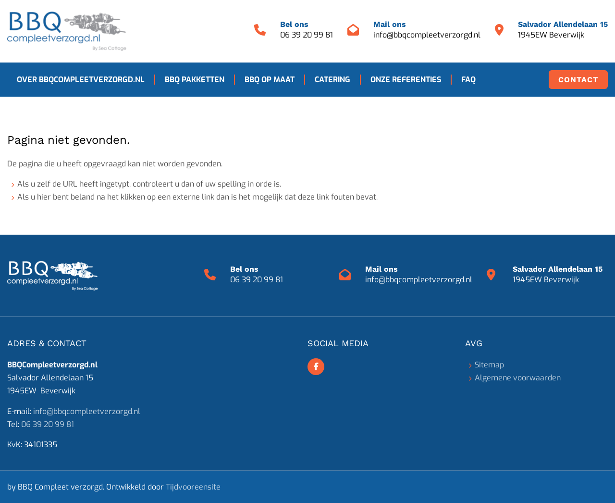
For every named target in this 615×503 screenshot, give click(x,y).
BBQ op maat (270, 80)
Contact (578, 79)
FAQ (468, 80)
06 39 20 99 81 (306, 35)
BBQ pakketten (194, 80)
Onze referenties (405, 80)
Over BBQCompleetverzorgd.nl (81, 80)
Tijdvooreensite (193, 487)
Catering (332, 80)
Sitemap (489, 365)
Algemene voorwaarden (518, 378)
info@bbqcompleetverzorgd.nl (426, 35)
